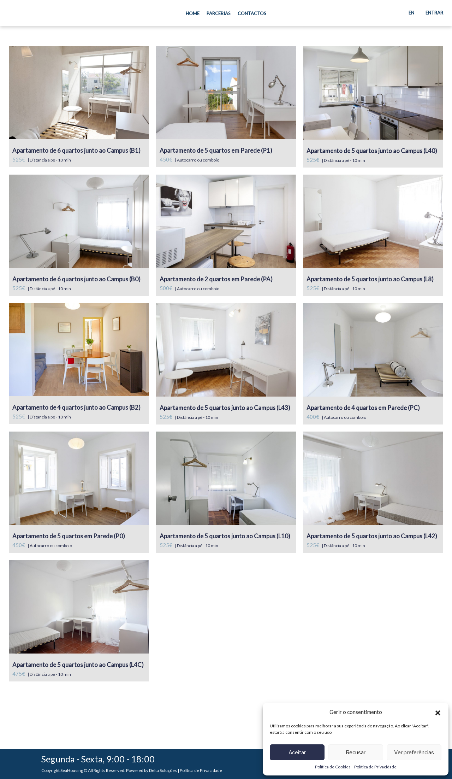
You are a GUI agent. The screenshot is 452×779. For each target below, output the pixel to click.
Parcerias (219, 13)
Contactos (252, 13)
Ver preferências (414, 752)
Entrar (434, 13)
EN (411, 13)
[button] (437, 711)
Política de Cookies (333, 766)
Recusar (355, 752)
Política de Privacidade (375, 766)
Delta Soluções (163, 770)
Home (194, 13)
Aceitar (297, 752)
